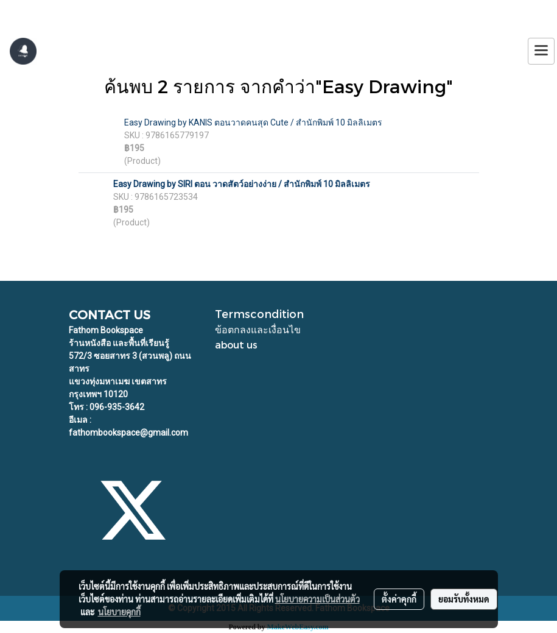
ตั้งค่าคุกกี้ (399, 598)
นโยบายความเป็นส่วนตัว (317, 598)
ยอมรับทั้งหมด (463, 598)
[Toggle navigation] (541, 51)
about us (236, 344)
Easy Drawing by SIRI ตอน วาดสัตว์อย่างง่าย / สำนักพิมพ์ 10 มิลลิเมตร (241, 184)
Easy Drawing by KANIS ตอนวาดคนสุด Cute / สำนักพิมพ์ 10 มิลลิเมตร (253, 122)
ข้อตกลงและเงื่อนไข (258, 329)
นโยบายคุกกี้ (119, 611)
